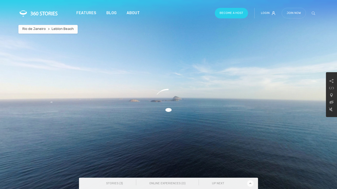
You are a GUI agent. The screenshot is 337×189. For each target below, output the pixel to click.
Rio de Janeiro (34, 29)
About (133, 13)
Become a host (231, 13)
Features (86, 13)
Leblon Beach (63, 29)
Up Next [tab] (218, 183)
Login (268, 13)
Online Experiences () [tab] (167, 183)
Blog (111, 13)
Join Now (294, 13)
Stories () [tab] (114, 183)
